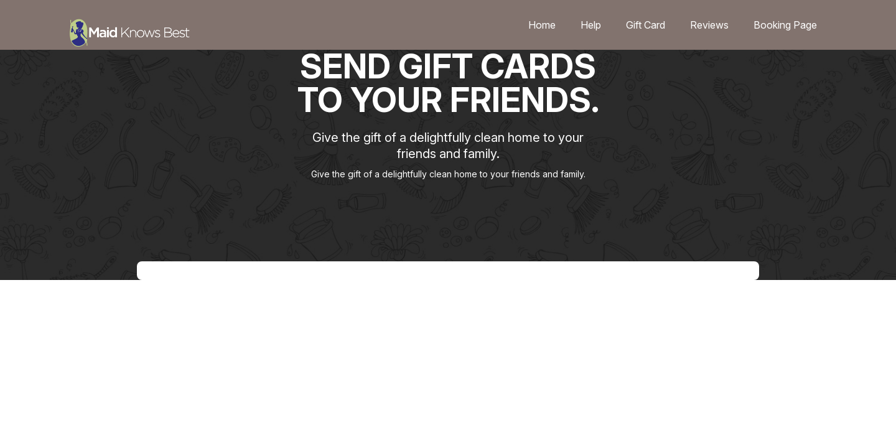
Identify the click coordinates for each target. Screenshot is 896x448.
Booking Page (785, 25)
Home (542, 25)
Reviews (709, 25)
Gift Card (645, 25)
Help (591, 25)
